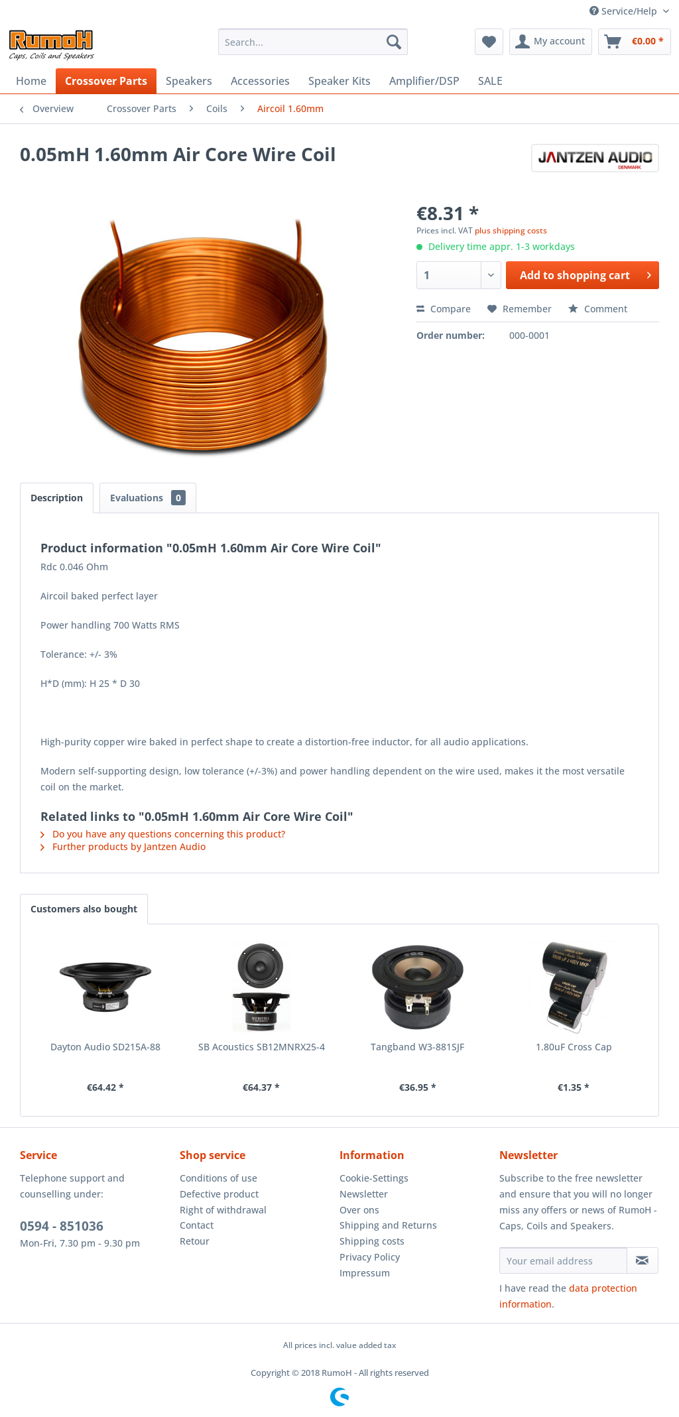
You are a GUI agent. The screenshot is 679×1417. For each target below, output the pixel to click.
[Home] (31, 80)
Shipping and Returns (388, 1225)
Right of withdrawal (223, 1209)
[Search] (394, 42)
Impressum (365, 1272)
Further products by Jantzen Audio (123, 846)
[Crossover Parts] (106, 80)
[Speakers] (188, 80)
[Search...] (313, 42)
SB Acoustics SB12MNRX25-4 (261, 1046)
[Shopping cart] (634, 42)
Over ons (359, 1209)
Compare (443, 308)
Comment (597, 308)
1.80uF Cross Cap (574, 1046)
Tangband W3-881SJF (417, 1046)
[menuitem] (313, 42)
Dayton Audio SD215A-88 (105, 1046)
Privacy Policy (370, 1257)
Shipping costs (372, 1241)
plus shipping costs (511, 230)
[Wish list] (489, 42)
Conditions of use (218, 1178)
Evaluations (148, 497)
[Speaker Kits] (339, 80)
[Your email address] (563, 1260)
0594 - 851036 (61, 1226)
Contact (197, 1225)
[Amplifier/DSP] (424, 80)
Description (57, 497)
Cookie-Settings (374, 1178)
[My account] (550, 42)
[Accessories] (260, 80)
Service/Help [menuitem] (624, 11)
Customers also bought (84, 908)
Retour (195, 1241)
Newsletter (364, 1194)
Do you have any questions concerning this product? (162, 834)
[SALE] (490, 80)
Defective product (219, 1194)
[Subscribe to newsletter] (642, 1260)
